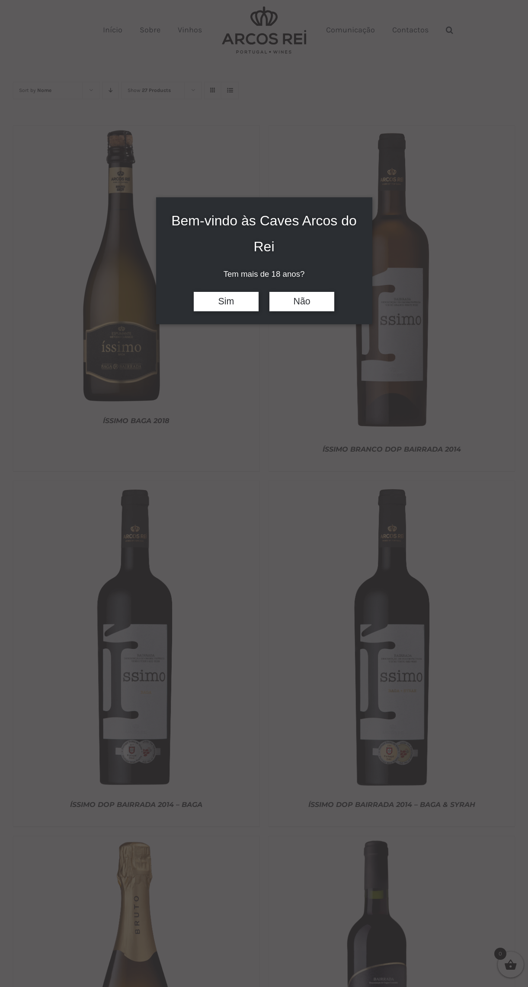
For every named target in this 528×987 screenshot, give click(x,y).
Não (302, 301)
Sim (226, 301)
